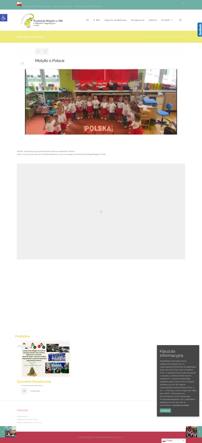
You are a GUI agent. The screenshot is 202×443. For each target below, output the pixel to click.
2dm (122, 437)
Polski (167, 440)
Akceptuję (165, 410)
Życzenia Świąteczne (34, 381)
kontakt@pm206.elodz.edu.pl (88, 6)
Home (146, 37)
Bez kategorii (160, 37)
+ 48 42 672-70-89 (64, 6)
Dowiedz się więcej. (181, 405)
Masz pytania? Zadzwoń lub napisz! (34, 6)
